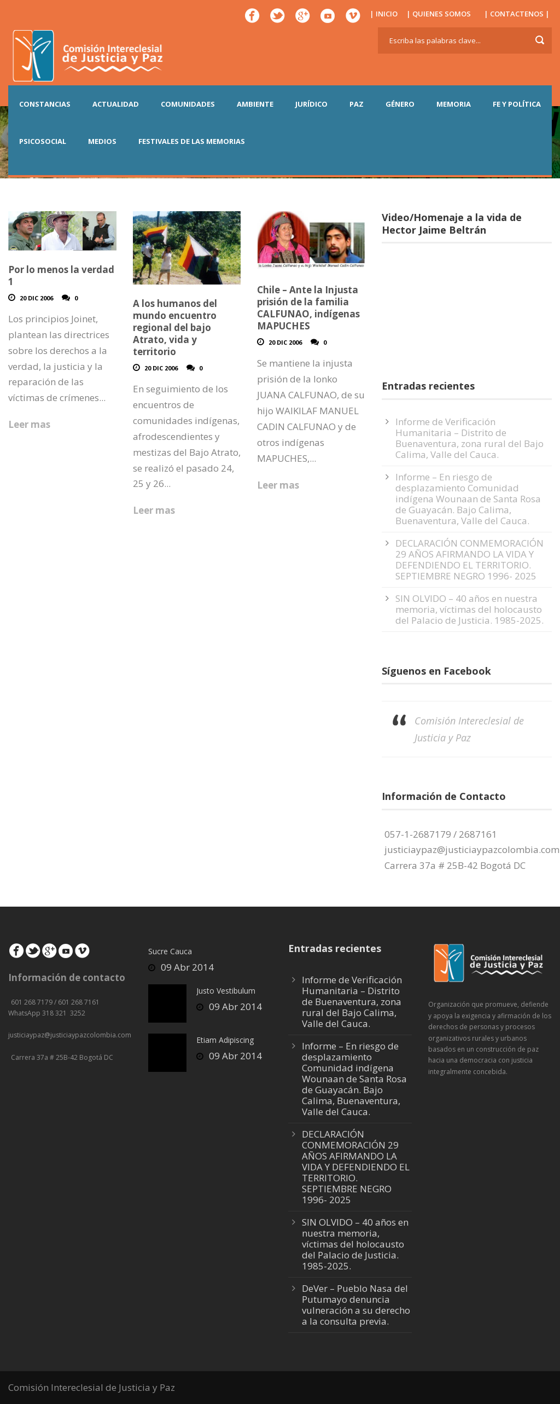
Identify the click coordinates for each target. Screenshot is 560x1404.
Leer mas (29, 424)
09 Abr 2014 (187, 967)
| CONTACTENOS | (517, 14)
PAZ (356, 104)
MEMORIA (453, 104)
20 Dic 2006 (36, 298)
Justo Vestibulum (225, 990)
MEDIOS (102, 141)
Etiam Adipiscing (225, 1040)
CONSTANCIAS (45, 104)
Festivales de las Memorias (191, 141)
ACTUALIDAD (115, 104)
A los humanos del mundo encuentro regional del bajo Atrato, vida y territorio (175, 327)
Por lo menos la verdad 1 (61, 275)
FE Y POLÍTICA (517, 104)
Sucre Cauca (170, 951)
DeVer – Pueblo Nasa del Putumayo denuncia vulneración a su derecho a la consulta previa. (356, 1304)
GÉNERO (400, 104)
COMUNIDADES (188, 104)
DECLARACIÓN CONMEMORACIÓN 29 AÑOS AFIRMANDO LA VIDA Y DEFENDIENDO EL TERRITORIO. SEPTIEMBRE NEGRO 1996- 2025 (469, 559)
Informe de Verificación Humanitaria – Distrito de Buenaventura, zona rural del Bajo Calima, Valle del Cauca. (469, 438)
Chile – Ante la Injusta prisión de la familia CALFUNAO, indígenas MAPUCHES (308, 307)
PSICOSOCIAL (42, 141)
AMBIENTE (255, 104)
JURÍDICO (311, 104)
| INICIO (384, 14)
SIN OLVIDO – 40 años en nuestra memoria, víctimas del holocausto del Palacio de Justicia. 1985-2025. (469, 609)
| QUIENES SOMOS (438, 14)
